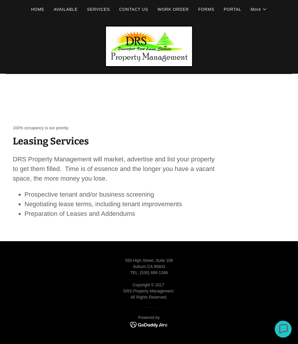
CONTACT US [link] (133, 9)
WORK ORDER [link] (173, 9)
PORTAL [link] (233, 9)
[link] (149, 45)
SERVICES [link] (98, 9)
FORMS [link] (206, 9)
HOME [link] (38, 9)
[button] (259, 9)
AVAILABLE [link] (66, 9)
